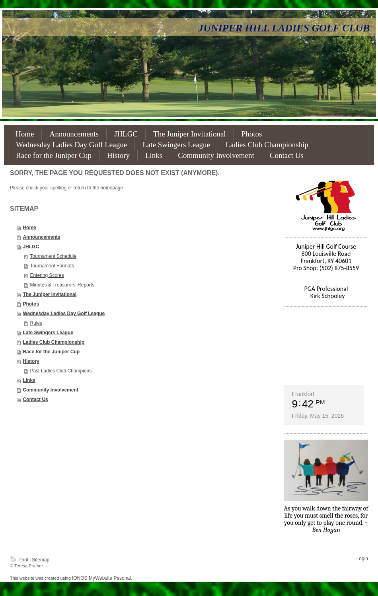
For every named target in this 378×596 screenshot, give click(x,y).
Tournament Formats (52, 266)
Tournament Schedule (53, 256)
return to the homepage (98, 188)
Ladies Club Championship (53, 342)
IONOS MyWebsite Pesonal (101, 578)
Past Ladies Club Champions (61, 371)
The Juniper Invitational (49, 294)
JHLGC (31, 246)
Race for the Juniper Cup (51, 351)
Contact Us (35, 399)
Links (29, 380)
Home (29, 227)
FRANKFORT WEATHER (326, 342)
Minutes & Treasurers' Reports (62, 285)
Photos (31, 304)
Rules (36, 323)
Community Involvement (50, 390)
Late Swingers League (48, 332)
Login (362, 558)
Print (19, 560)
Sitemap (40, 560)
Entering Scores (47, 275)
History (31, 361)
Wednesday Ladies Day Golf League (64, 313)
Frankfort (303, 394)
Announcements (41, 237)
